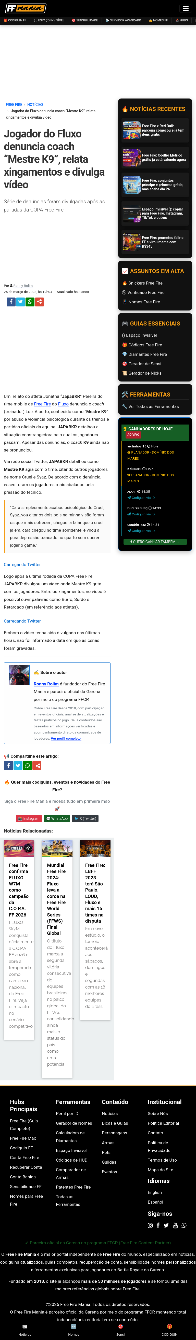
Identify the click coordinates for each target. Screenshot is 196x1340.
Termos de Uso (162, 1160)
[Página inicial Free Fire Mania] (25, 8)
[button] (39, 302)
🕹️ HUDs (181, 20)
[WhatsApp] (183, 1225)
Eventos (109, 1171)
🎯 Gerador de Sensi (141, 363)
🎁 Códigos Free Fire (142, 344)
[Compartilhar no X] (18, 765)
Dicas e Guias (115, 1123)
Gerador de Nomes (74, 1123)
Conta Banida (23, 1176)
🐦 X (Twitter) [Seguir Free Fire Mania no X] (85, 818)
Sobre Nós (158, 1113)
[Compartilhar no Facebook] (8, 765)
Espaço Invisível (71, 1150)
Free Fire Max (23, 1138)
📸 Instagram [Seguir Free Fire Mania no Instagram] (29, 818)
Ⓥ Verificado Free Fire (143, 292)
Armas (108, 1142)
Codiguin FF (21, 1147)
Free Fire (42, 403)
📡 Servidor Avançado (123, 20)
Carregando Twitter (22, 564)
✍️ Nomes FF (158, 20)
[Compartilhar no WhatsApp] (27, 765)
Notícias (110, 1113)
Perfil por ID (67, 1113)
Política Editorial (163, 1123)
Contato (155, 1132)
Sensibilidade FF (26, 1186)
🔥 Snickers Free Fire (142, 283)
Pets (106, 1152)
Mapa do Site (160, 1169)
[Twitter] (166, 1225)
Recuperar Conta (26, 1167)
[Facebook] (158, 1225)
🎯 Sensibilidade (85, 20)
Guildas (109, 1162)
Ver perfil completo (66, 738)
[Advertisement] (57, 353)
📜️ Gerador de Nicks (142, 373)
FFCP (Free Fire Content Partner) (139, 1242)
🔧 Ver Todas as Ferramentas (150, 406)
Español (155, 1202)
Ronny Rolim (23, 286)
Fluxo (63, 403)
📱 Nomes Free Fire (141, 301)
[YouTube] (175, 1225)
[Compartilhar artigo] (37, 766)
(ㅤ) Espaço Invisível (139, 335)
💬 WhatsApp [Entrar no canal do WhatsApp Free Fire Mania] (57, 818)
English (155, 1192)
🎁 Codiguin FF (15, 20)
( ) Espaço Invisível (49, 20)
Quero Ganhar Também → (155, 542)
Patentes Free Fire (73, 1187)
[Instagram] (150, 1225)
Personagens (114, 1132)
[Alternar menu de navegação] (185, 8)
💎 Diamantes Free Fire (144, 354)
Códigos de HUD (72, 1160)
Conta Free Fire (24, 1157)
